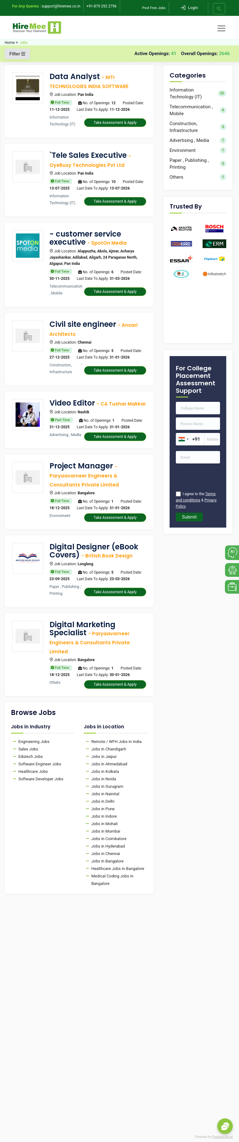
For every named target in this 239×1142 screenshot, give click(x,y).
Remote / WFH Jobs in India (116, 741)
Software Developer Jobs (40, 779)
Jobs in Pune (103, 808)
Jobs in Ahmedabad (109, 764)
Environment (198, 150)
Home (10, 42)
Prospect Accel (222, 1137)
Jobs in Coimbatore (108, 838)
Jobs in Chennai (105, 853)
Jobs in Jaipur (104, 756)
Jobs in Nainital (105, 794)
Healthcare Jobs (33, 771)
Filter (17, 54)
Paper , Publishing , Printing (198, 163)
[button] (225, 1126)
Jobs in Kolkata (105, 771)
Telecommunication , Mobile (198, 110)
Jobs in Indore (104, 816)
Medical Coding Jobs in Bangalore (112, 880)
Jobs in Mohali (104, 823)
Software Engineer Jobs (39, 764)
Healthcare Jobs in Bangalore (117, 868)
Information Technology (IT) (198, 93)
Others (198, 177)
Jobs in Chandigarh (108, 749)
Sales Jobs (28, 749)
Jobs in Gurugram (107, 786)
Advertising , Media (198, 140)
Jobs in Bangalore (107, 861)
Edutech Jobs (30, 756)
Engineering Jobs (33, 741)
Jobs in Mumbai (105, 831)
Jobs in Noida (103, 779)
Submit (189, 517)
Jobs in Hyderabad (108, 846)
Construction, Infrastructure (198, 127)
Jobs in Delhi (102, 801)
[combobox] (183, 439)
